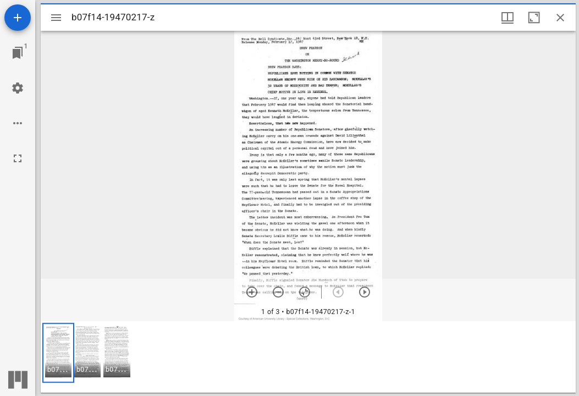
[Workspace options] (17, 123)
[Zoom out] (278, 292)
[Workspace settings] (17, 88)
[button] (58, 353)
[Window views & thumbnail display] (507, 17)
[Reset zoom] (304, 292)
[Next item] (364, 292)
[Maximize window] (534, 17)
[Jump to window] (17, 53)
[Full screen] (17, 158)
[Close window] (560, 17)
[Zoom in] (252, 292)
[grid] (308, 357)
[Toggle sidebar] (56, 17)
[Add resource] (17, 17)
